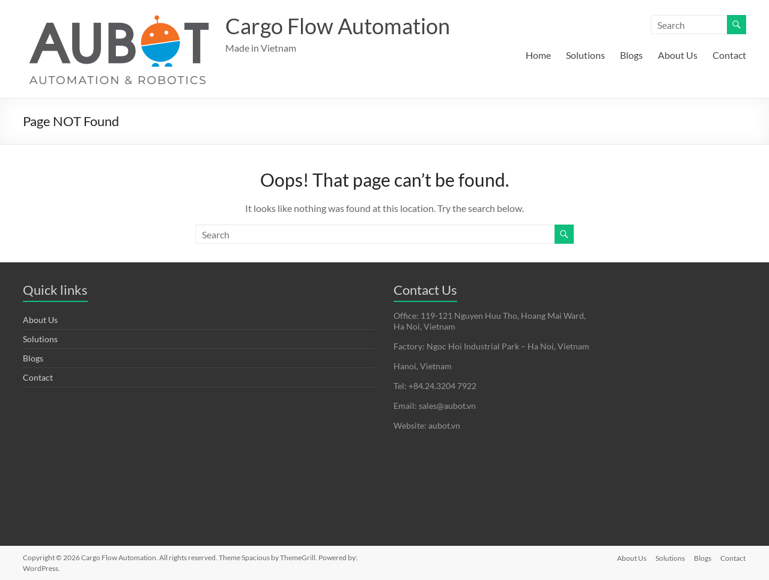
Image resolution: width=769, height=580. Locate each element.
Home (538, 55)
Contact (729, 55)
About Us (678, 55)
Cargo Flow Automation (337, 26)
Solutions (585, 55)
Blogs (631, 55)
